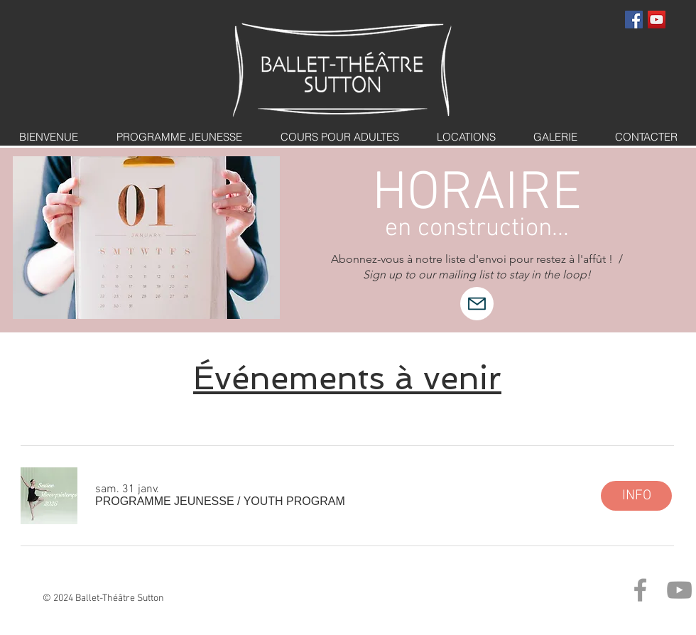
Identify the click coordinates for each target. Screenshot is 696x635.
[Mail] (477, 303)
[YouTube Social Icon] (656, 19)
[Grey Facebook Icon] (640, 590)
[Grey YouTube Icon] (679, 590)
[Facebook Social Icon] (634, 19)
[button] (220, 501)
